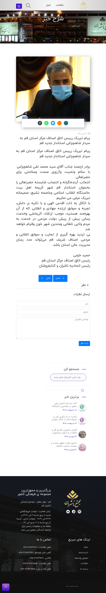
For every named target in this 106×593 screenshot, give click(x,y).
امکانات (60, 5)
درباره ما (84, 569)
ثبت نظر (84, 343)
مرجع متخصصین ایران (72, 586)
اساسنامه (83, 552)
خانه (85, 25)
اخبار (48, 5)
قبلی (44, 278)
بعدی (61, 278)
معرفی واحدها (81, 558)
